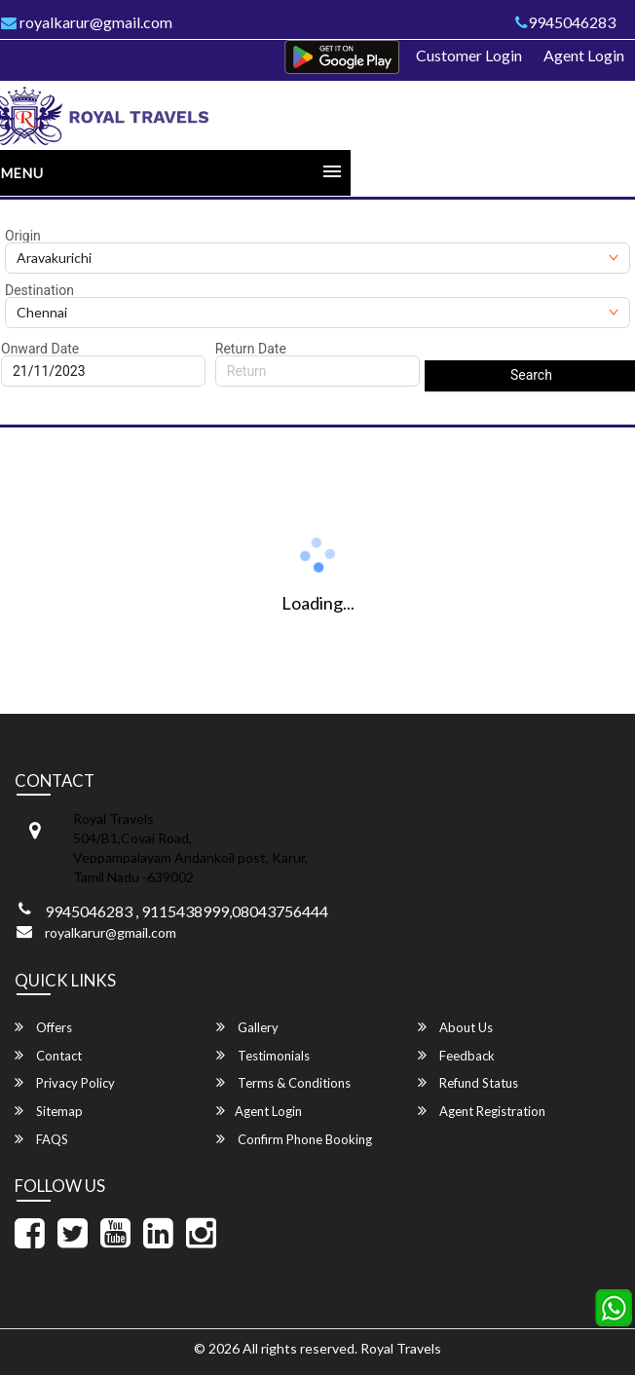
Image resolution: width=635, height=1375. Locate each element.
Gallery (247, 1027)
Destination (39, 290)
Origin (23, 235)
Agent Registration (481, 1110)
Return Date (250, 348)
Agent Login (583, 55)
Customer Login (469, 55)
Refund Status (468, 1082)
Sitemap (49, 1110)
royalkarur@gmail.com (110, 932)
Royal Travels (400, 1348)
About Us (455, 1027)
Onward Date (40, 348)
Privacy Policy (65, 1082)
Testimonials (263, 1055)
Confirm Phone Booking (294, 1139)
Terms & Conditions (283, 1082)
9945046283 (565, 22)
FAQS (41, 1139)
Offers (43, 1027)
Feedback (456, 1055)
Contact (48, 1055)
